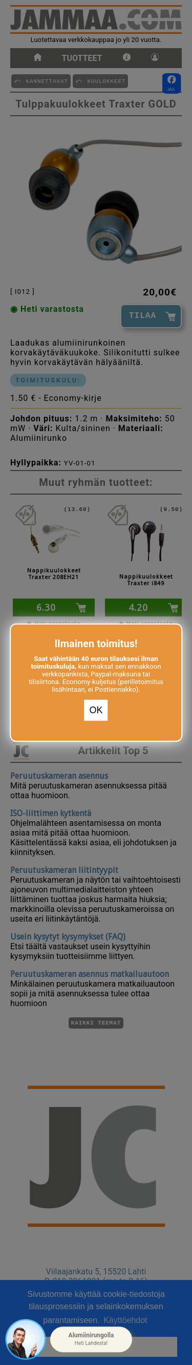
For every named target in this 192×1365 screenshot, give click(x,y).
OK (95, 710)
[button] (91, 1339)
